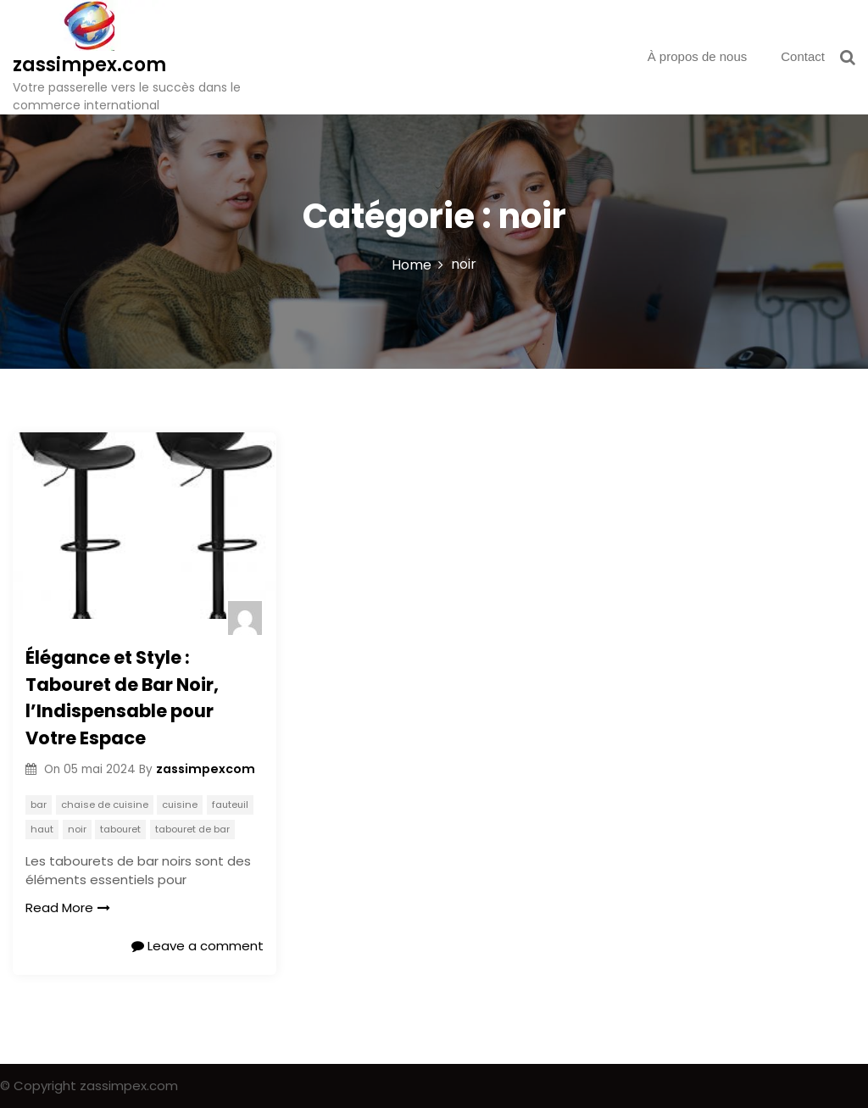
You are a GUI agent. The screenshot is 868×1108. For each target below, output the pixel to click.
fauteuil (230, 804)
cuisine (180, 804)
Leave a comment (197, 946)
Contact (803, 56)
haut (42, 829)
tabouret (120, 829)
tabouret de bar (192, 829)
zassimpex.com (89, 65)
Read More (67, 907)
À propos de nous (698, 56)
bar (39, 804)
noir (77, 829)
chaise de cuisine (104, 804)
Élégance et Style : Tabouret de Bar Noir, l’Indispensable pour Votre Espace (122, 697)
